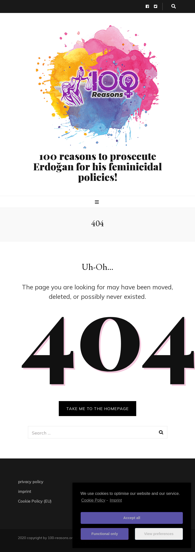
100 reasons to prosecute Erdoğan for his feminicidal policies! (97, 166)
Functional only (104, 534)
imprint (24, 491)
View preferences (159, 534)
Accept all (131, 518)
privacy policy (30, 481)
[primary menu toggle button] (97, 202)
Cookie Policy (93, 500)
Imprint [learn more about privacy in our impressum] (116, 500)
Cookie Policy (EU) (35, 501)
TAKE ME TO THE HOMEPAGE (97, 408)
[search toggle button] (173, 6)
